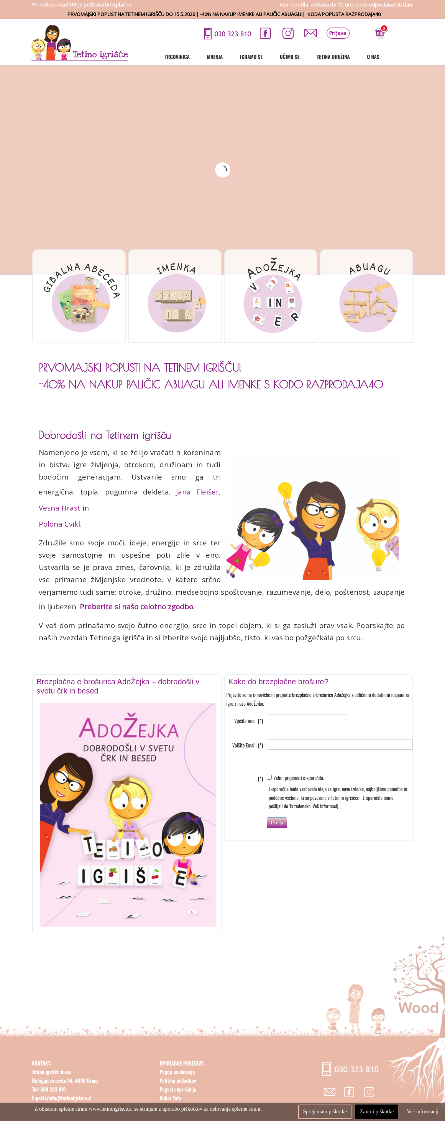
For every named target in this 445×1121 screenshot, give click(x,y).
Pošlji (277, 841)
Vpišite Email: (247, 764)
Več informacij (325, 825)
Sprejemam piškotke (325, 1111)
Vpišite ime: (248, 740)
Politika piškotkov (177, 1099)
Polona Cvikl (59, 524)
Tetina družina (359, 56)
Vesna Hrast (59, 507)
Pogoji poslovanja (177, 1091)
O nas (400, 56)
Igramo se (277, 56)
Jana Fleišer (197, 491)
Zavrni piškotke (377, 1111)
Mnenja (241, 56)
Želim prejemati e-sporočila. (295, 796)
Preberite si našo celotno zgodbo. (136, 606)
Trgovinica (203, 56)
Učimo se (316, 56)
